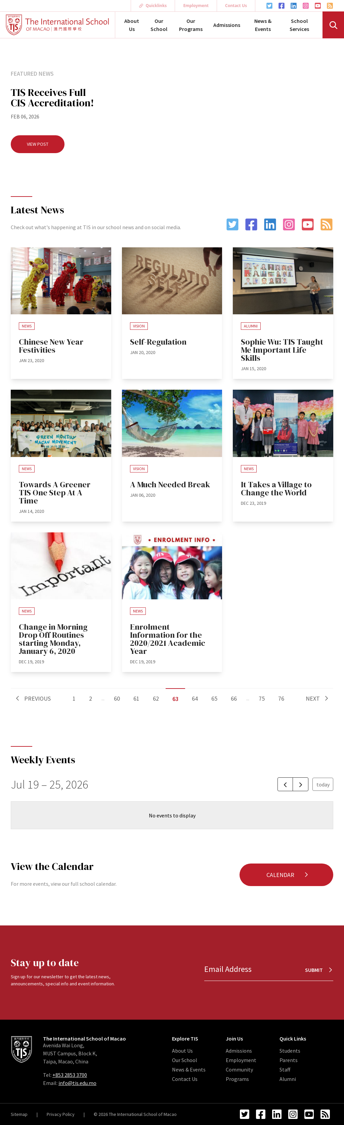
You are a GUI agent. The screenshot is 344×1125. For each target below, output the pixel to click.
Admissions (226, 25)
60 (117, 698)
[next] (300, 784)
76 (281, 698)
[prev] (285, 784)
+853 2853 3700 (69, 1074)
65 (214, 698)
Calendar (287, 875)
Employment (196, 5)
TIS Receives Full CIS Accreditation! (52, 97)
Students (290, 1050)
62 (156, 698)
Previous (33, 698)
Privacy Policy (61, 1114)
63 (175, 699)
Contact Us (236, 5)
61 (136, 698)
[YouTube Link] (318, 5)
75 (262, 698)
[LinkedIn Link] (294, 5)
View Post (37, 144)
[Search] (333, 25)
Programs (237, 1079)
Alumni (288, 1079)
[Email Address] (268, 969)
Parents (289, 1060)
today (323, 784)
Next (317, 698)
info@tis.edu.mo (77, 1083)
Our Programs (191, 24)
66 (234, 698)
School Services (299, 24)
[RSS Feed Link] (330, 5)
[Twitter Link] (269, 5)
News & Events (262, 24)
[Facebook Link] (281, 5)
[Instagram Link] (306, 5)
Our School (158, 24)
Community (239, 1069)
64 (195, 698)
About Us (131, 24)
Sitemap (19, 1114)
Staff (285, 1069)
